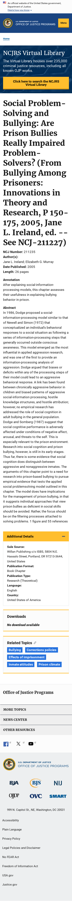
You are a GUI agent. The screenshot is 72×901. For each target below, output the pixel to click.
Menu (63, 22)
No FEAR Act (10, 857)
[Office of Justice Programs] (8, 23)
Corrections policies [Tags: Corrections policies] (41, 650)
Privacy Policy (11, 838)
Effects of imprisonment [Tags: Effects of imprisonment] (27, 657)
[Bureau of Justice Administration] (14, 781)
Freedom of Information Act (20, 866)
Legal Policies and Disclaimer (21, 848)
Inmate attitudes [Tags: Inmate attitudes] (21, 664)
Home (6, 38)
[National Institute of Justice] (58, 781)
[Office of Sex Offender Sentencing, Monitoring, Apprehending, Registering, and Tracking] (58, 795)
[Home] (35, 23)
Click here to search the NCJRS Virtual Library (36, 83)
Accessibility (10, 820)
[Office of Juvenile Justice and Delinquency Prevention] (14, 797)
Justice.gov (9, 884)
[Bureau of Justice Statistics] (36, 786)
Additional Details (20, 536)
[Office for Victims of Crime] (36, 796)
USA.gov (7, 875)
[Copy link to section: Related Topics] (34, 642)
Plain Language (12, 829)
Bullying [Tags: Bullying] (15, 650)
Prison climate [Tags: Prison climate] (49, 664)
